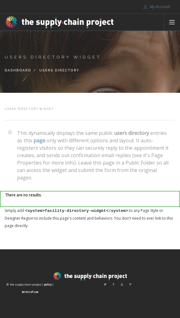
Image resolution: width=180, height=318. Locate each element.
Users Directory (59, 70)
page (39, 140)
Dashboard (18, 70)
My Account (156, 6)
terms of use (30, 292)
